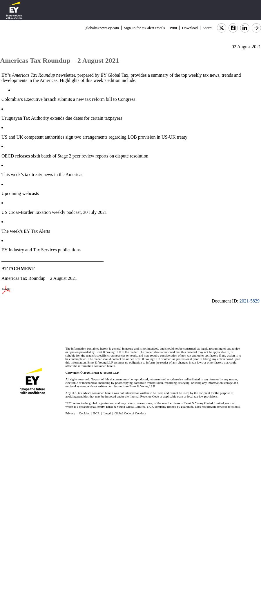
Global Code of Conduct (130, 413)
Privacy (70, 413)
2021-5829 (250, 300)
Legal (107, 413)
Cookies (84, 413)
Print (173, 28)
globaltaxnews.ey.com (102, 28)
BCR (96, 413)
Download (190, 28)
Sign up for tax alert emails (144, 28)
